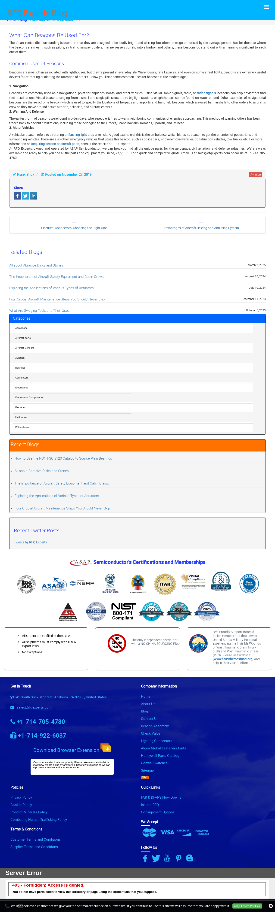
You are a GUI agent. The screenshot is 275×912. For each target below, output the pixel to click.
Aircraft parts (23, 337)
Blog (144, 711)
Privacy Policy (21, 797)
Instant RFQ (150, 804)
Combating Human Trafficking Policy (38, 819)
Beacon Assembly (155, 726)
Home (145, 696)
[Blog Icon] (191, 858)
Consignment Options (158, 812)
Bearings (20, 367)
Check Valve (150, 733)
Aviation (20, 357)
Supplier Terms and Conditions (34, 846)
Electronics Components (29, 397)
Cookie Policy (21, 804)
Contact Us (149, 718)
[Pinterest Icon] (179, 858)
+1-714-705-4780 (41, 721)
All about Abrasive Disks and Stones (36, 265)
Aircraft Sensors (24, 347)
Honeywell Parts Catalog (160, 755)
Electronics (21, 387)
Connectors (21, 377)
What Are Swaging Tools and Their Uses (39, 310)
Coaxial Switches (154, 763)
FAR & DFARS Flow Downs (161, 797)
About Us (148, 703)
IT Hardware (22, 427)
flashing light (77, 134)
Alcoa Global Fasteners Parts (163, 748)
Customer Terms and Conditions (35, 839)
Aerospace (21, 328)
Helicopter (21, 417)
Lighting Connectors (156, 740)
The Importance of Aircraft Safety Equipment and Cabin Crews (56, 276)
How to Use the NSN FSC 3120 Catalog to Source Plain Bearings (63, 458)
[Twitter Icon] (157, 858)
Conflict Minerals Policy (28, 812)
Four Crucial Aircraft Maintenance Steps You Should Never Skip (57, 299)
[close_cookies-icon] (271, 906)
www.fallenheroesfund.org (233, 659)
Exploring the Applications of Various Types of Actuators (51, 288)
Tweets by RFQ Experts (30, 542)
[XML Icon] (145, 777)
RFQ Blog (37, 12)
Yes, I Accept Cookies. (247, 906)
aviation (255, 174)
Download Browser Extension (72, 748)
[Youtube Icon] (168, 858)
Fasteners (21, 407)
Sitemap (147, 770)
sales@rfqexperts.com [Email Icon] (33, 707)
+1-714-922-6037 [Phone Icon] (42, 735)
